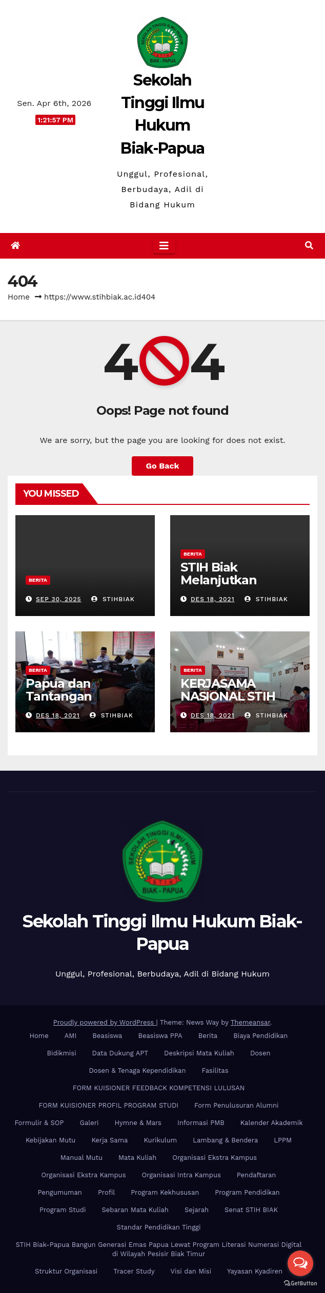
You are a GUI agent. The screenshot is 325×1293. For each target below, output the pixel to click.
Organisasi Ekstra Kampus (214, 1157)
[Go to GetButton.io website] (300, 1283)
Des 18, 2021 (213, 599)
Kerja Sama (109, 1140)
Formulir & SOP (39, 1123)
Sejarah (197, 1210)
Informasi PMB (201, 1123)
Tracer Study (133, 1271)
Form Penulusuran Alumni (236, 1105)
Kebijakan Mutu (50, 1140)
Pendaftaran (256, 1175)
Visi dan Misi (191, 1271)
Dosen (260, 1053)
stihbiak (113, 599)
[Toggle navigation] (164, 245)
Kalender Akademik (271, 1123)
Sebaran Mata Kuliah (134, 1210)
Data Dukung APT (120, 1053)
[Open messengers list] (300, 1263)
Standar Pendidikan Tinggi (159, 1227)
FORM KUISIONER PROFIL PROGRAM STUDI (109, 1105)
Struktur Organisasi (66, 1271)
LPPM (283, 1140)
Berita (38, 580)
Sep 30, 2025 (59, 599)
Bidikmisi (61, 1053)
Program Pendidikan (247, 1192)
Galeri (89, 1123)
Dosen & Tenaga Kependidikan (137, 1070)
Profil (106, 1192)
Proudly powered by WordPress (104, 1022)
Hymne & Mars (138, 1123)
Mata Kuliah (137, 1157)
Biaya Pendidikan (260, 1036)
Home (19, 297)
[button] (309, 245)
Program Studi (62, 1210)
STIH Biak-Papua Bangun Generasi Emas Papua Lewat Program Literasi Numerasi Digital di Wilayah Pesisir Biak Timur (158, 1249)
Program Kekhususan (165, 1192)
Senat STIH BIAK (251, 1210)
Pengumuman (59, 1192)
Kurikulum (160, 1140)
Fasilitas (214, 1070)
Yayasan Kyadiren (254, 1271)
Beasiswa (107, 1036)
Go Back (162, 466)
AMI (71, 1036)
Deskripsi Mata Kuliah (199, 1053)
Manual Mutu (81, 1157)
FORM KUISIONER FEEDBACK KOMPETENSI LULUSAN (159, 1088)
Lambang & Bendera (225, 1140)
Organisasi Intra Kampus (181, 1175)
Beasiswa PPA (160, 1036)
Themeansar (250, 1022)
